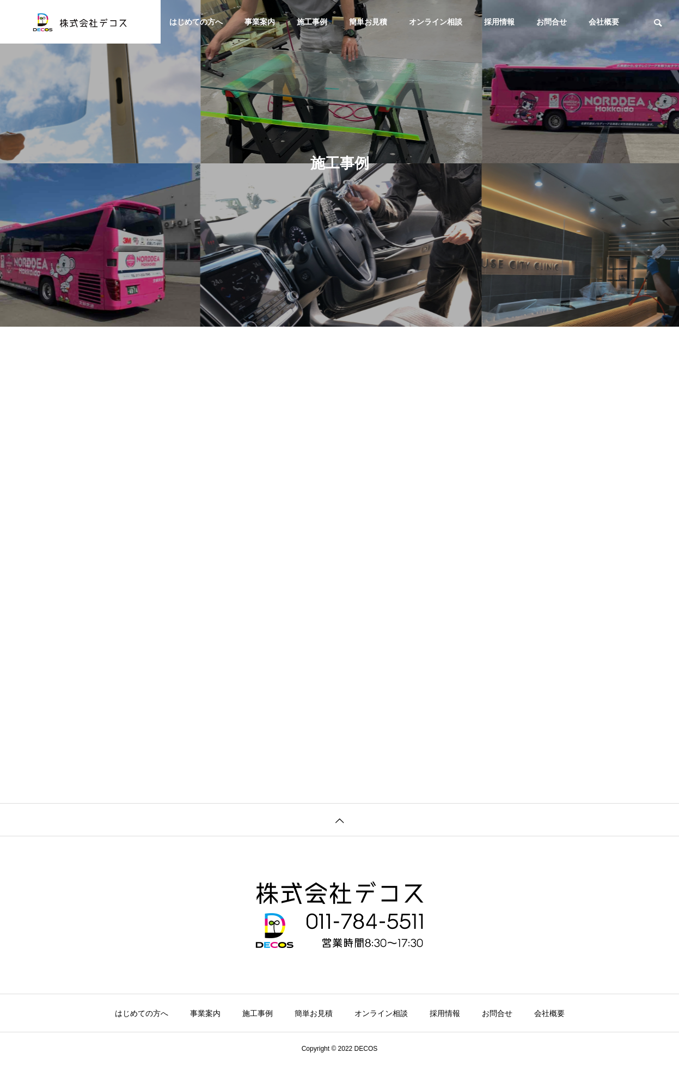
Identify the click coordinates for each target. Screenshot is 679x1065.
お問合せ (551, 21)
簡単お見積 (368, 21)
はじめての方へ (196, 21)
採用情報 (499, 21)
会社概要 (604, 21)
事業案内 (259, 21)
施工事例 (312, 21)
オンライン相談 (435, 21)
